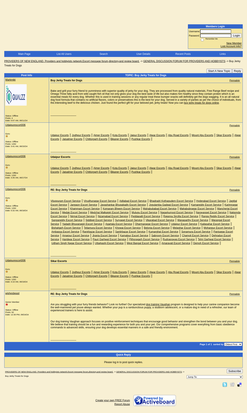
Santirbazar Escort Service (130, 231)
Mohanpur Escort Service (218, 227)
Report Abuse (122, 404)
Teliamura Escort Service (98, 227)
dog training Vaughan (158, 304)
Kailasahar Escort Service (215, 223)
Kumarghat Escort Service (163, 231)
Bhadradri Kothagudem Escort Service (171, 200)
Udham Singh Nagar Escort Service (71, 243)
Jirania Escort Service (104, 235)
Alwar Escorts (157, 135)
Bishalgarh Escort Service (66, 227)
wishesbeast (12, 293)
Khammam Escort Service (85, 208)
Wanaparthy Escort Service (192, 220)
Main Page (24, 53)
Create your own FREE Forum (113, 400)
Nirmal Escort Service (82, 216)
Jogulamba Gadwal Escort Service (168, 204)
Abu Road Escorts (178, 135)
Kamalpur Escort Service (134, 235)
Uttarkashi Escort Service (109, 243)
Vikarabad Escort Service (159, 220)
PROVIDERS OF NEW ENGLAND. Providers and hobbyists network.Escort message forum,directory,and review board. (71, 61)
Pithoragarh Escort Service (144, 239)
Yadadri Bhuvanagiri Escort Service (82, 223)
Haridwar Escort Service (76, 239)
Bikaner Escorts (119, 139)
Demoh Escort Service (206, 243)
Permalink (235, 80)
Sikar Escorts (223, 135)
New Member (234, 43)
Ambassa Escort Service (65, 231)
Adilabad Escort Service (133, 200)
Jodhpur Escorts (81, 135)
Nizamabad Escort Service (113, 216)
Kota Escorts (119, 135)
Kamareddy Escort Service (206, 204)
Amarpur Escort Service (75, 235)
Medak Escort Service (74, 212)
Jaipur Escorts (138, 135)
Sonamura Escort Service (195, 231)
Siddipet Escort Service (99, 220)
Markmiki (10, 79)
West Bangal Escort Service (142, 243)
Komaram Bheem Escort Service (121, 208)
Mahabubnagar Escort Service (197, 208)
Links (223, 53)
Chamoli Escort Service (195, 235)
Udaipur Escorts (60, 135)
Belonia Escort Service (157, 227)
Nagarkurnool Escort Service (176, 212)
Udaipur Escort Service (184, 223)
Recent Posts (182, 53)
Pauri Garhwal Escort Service (109, 239)
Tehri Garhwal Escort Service (214, 239)
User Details (143, 53)
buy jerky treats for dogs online (201, 102)
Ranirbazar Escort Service (97, 231)
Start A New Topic (219, 71)
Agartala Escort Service (118, 223)
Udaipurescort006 (15, 125)
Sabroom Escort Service (165, 235)
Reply (237, 71)
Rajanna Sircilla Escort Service (180, 216)
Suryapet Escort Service (128, 220)
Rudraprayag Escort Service (179, 239)
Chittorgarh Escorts (97, 139)
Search (104, 53)
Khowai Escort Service (128, 227)
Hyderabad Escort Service (211, 200)
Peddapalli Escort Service (145, 216)
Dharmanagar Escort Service (151, 223)
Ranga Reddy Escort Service (217, 216)
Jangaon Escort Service (83, 204)
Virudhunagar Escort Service (100, 200)
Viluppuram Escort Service (66, 200)
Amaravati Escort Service (175, 243)
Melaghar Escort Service (187, 227)
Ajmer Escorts (101, 135)
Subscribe (234, 371)
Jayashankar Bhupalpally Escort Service (123, 204)
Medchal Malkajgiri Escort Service (109, 212)
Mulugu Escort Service (144, 212)
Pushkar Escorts (140, 139)
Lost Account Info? (231, 46)
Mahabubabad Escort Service (159, 208)
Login (236, 35)
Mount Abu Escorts (202, 135)
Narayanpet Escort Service (211, 212)
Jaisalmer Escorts (72, 139)
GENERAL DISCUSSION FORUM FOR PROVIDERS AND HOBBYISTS (184, 61)
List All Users (64, 53)
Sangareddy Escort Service (66, 220)
